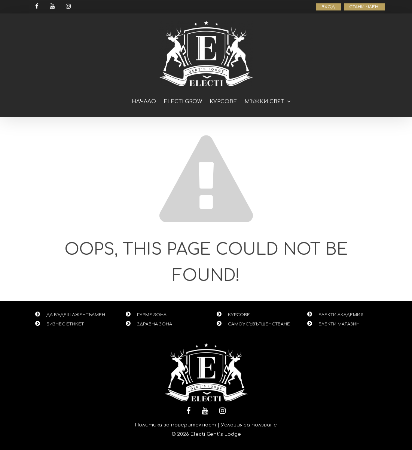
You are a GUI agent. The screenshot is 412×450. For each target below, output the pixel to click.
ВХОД (328, 6)
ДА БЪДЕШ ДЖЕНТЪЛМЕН (75, 314)
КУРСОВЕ (239, 314)
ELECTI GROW (183, 101)
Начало (144, 101)
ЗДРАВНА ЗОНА (154, 324)
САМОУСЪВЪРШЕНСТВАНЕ (259, 324)
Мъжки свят (264, 101)
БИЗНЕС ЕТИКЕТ (65, 324)
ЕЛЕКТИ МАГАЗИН (339, 324)
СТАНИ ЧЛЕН (364, 6)
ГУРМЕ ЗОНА (152, 314)
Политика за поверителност (175, 425)
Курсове (223, 101)
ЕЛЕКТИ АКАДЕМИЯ (340, 314)
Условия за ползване (249, 425)
